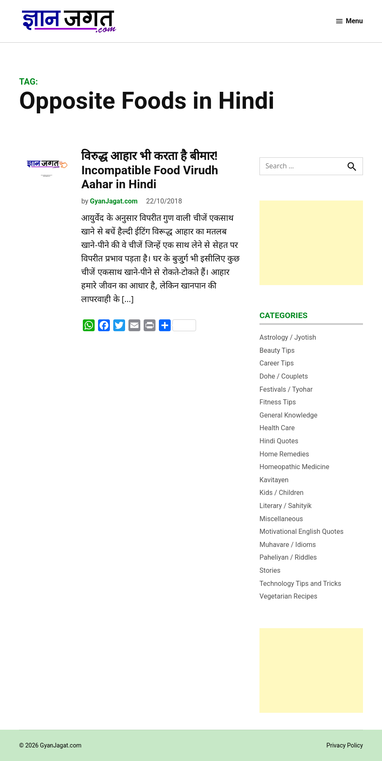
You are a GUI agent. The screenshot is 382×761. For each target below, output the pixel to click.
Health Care (277, 428)
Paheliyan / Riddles (288, 557)
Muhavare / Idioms (287, 545)
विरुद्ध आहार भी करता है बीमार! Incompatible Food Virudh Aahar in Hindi (149, 170)
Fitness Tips (277, 402)
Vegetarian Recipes (288, 596)
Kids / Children (281, 493)
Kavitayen (274, 480)
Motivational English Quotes (301, 531)
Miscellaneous (281, 519)
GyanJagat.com (114, 201)
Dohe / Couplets (283, 376)
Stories (270, 570)
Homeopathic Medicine (294, 467)
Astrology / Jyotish (287, 337)
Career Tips (276, 363)
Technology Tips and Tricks (300, 584)
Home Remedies (284, 454)
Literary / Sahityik (285, 506)
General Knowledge (288, 415)
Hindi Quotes (278, 441)
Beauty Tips (277, 350)
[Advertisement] (311, 243)
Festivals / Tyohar (286, 389)
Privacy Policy (345, 745)
